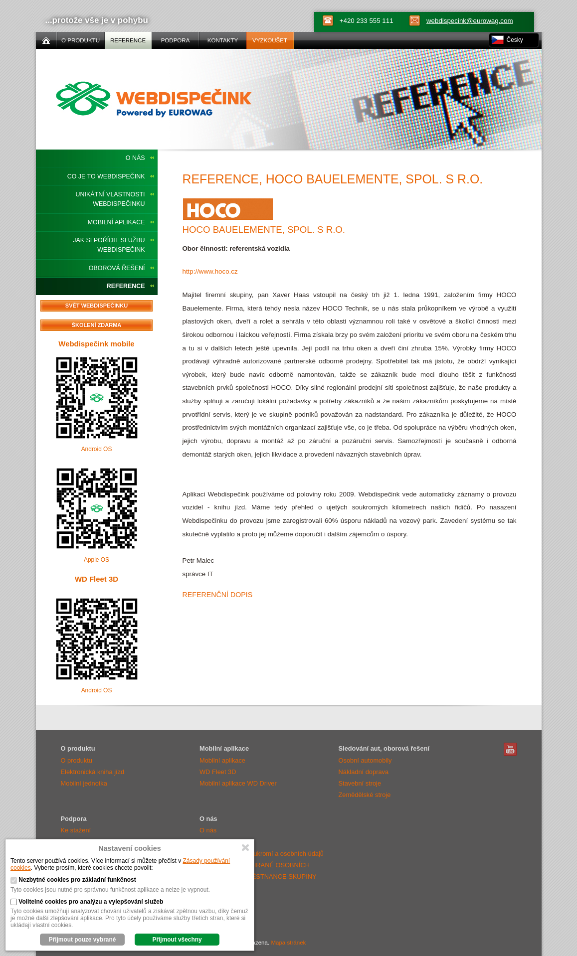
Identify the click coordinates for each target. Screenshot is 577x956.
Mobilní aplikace (116, 222)
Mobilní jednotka (84, 783)
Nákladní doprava (364, 772)
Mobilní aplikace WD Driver (238, 783)
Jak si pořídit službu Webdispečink (109, 245)
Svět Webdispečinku (96, 306)
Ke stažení (76, 830)
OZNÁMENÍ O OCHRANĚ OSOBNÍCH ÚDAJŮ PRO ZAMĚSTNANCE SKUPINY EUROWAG (257, 876)
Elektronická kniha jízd (93, 772)
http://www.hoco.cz (210, 271)
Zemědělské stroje (365, 794)
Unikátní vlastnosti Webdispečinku (110, 199)
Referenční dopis (218, 595)
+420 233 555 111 (366, 20)
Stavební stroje (360, 783)
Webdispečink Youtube (510, 749)
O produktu (76, 760)
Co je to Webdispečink (106, 176)
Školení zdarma (97, 325)
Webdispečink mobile (96, 343)
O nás (135, 158)
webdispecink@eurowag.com (469, 20)
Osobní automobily (365, 760)
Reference (126, 286)
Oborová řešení (117, 268)
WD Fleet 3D (96, 579)
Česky (515, 39)
